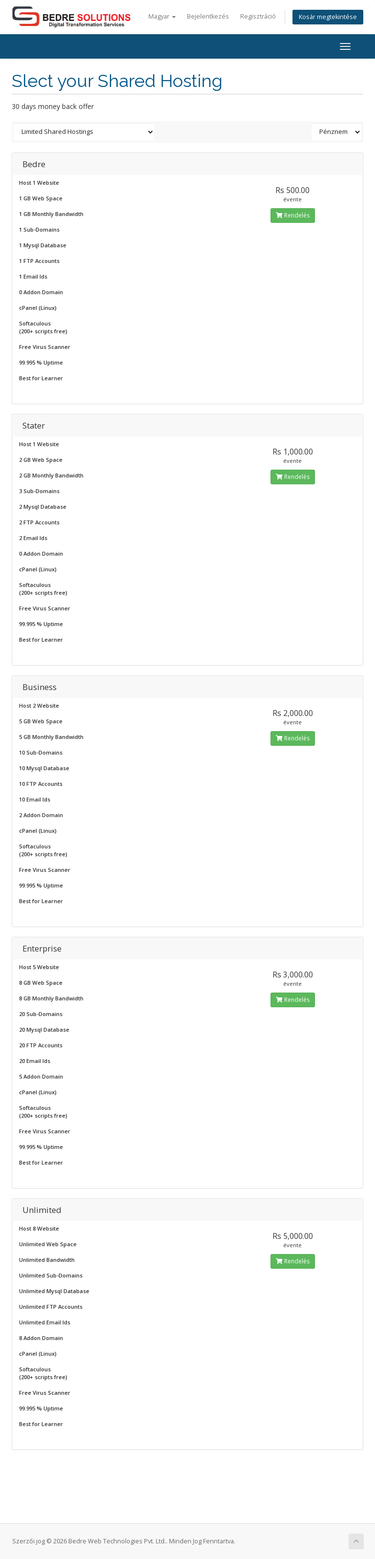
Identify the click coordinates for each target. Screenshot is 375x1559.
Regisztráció (258, 16)
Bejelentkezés (208, 16)
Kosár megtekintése (328, 17)
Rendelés (293, 215)
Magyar (162, 16)
